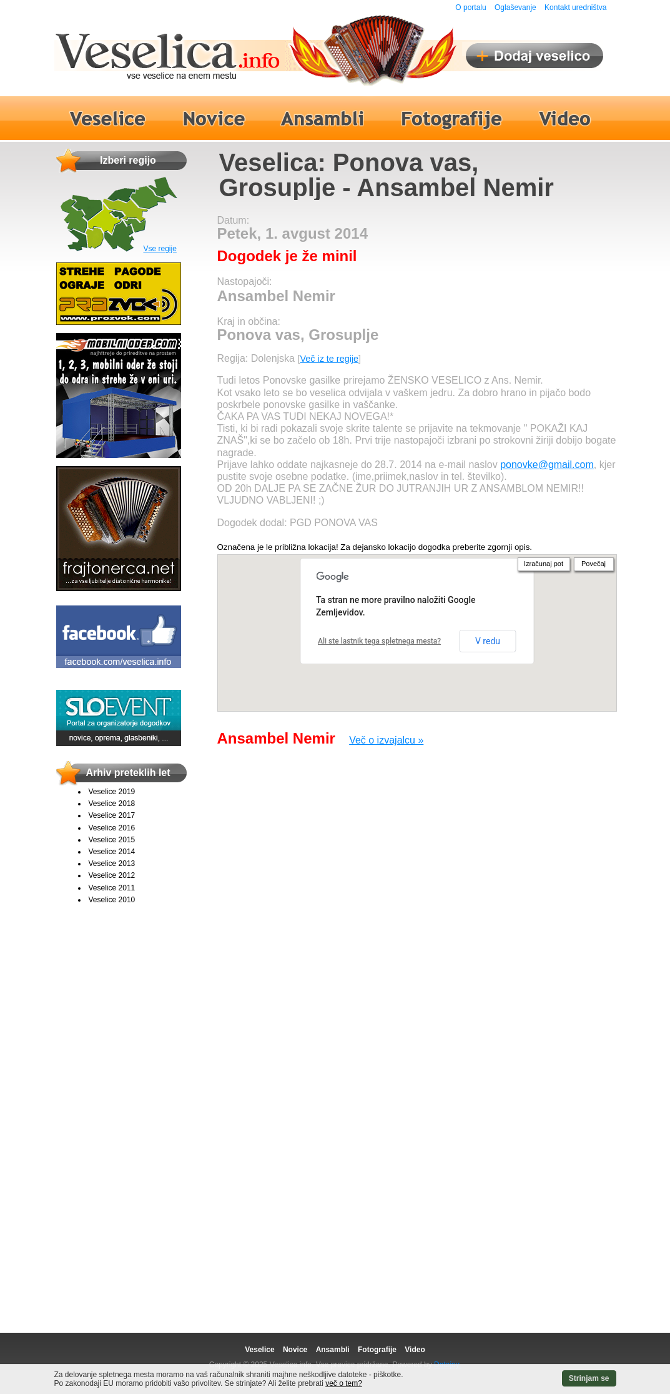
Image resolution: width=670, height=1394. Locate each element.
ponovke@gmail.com (547, 464)
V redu (487, 641)
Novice (295, 1349)
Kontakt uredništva (575, 7)
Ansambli (333, 1349)
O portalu (470, 7)
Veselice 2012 (112, 875)
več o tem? (343, 1383)
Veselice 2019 (112, 791)
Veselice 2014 (112, 851)
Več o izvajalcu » (386, 740)
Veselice (259, 1349)
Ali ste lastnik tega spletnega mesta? (379, 641)
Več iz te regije (329, 359)
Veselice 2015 (112, 839)
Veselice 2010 (112, 899)
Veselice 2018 (112, 803)
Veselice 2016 (112, 828)
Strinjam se (589, 1378)
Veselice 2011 (112, 888)
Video (415, 1349)
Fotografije (377, 1349)
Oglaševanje (515, 7)
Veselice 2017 (112, 815)
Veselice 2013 (112, 863)
